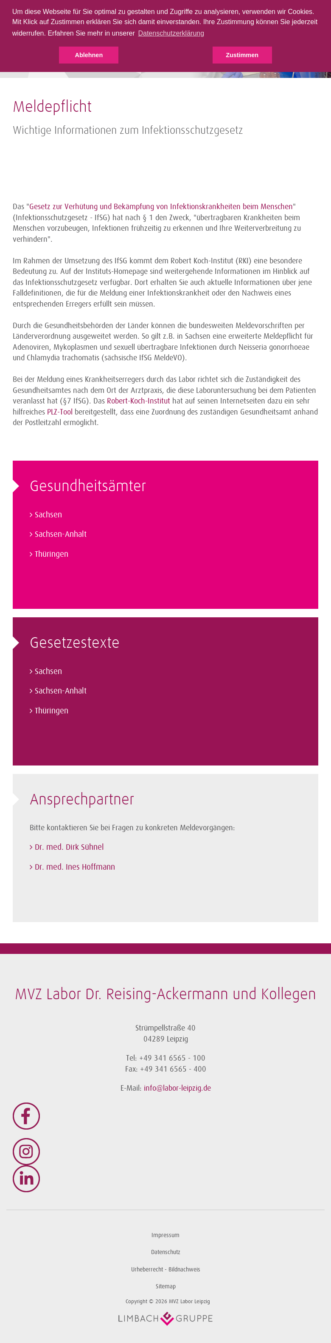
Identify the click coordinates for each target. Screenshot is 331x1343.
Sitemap (166, 1286)
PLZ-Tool (60, 412)
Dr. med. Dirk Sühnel (69, 847)
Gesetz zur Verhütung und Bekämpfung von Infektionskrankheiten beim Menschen (161, 206)
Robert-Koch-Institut (139, 401)
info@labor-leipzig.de (177, 1088)
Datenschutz (165, 1252)
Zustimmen (242, 55)
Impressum (165, 1235)
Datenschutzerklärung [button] (171, 33)
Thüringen (51, 554)
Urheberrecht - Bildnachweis (165, 1269)
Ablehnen (89, 55)
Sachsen (48, 515)
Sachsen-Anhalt (61, 534)
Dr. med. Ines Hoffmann (75, 867)
